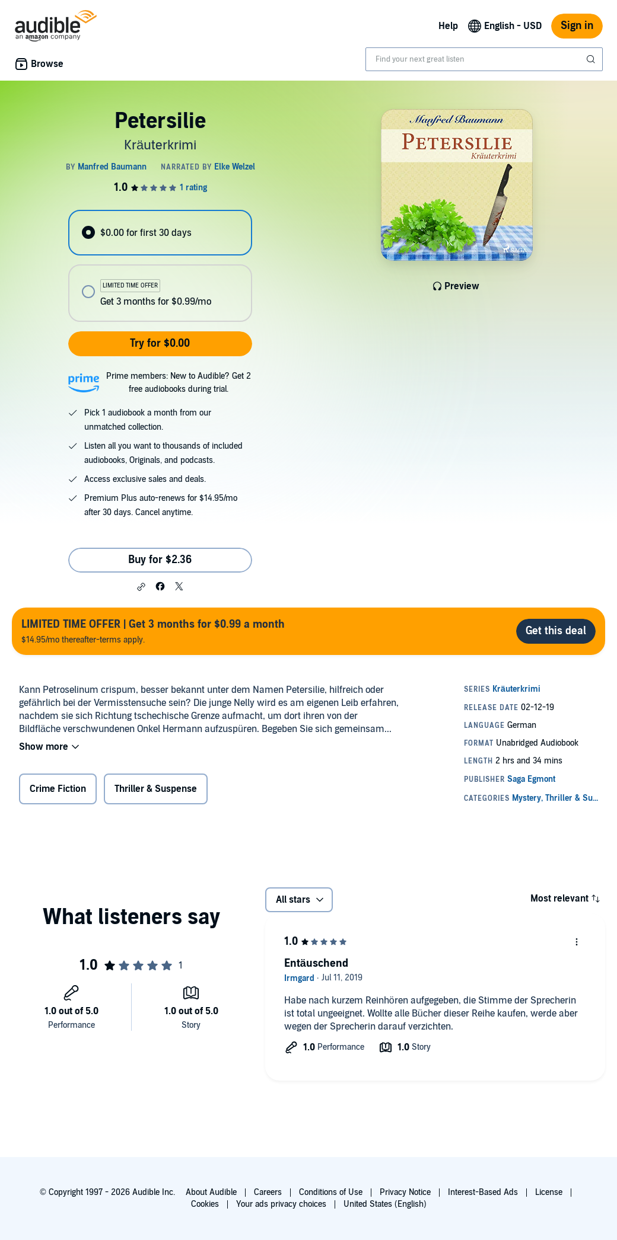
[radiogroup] (160, 266)
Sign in (577, 26)
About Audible (211, 1192)
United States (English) (385, 1204)
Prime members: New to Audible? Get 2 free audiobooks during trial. (178, 382)
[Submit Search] (592, 59)
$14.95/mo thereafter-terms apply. (153, 631)
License (548, 1192)
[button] (141, 587)
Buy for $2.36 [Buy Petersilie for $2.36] (160, 560)
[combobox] (484, 59)
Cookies (205, 1204)
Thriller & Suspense (156, 789)
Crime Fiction (58, 789)
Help (448, 26)
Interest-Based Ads (483, 1192)
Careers (268, 1192)
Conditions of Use (330, 1192)
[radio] (160, 232)
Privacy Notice (405, 1192)
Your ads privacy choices (281, 1204)
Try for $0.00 (160, 343)
